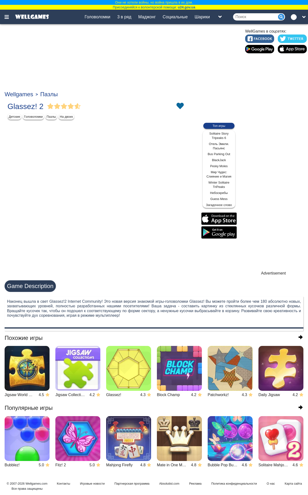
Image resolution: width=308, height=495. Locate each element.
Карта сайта (293, 483)
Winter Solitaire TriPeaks (218, 185)
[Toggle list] (220, 17)
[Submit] (281, 17)
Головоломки (97, 16)
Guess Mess (218, 199)
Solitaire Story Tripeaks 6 (219, 136)
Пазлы (49, 94)
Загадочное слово (219, 205)
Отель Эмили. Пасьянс (219, 146)
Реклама (195, 483)
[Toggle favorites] (179, 106)
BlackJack (219, 160)
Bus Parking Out (219, 154)
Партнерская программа (131, 483)
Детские (14, 116)
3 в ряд (124, 16)
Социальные (175, 16)
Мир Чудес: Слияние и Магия (218, 174)
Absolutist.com (169, 483)
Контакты (63, 483)
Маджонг (147, 16)
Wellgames (19, 94)
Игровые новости (92, 483)
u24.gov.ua (186, 7)
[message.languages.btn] (294, 17)
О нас (271, 483)
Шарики (202, 16)
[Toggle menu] (9, 17)
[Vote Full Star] (50, 106)
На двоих (66, 116)
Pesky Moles (219, 166)
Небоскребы (219, 193)
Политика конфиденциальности (234, 483)
